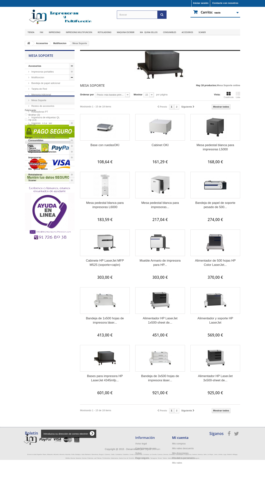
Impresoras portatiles (42, 71)
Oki (32, 218)
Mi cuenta (180, 437)
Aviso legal (141, 443)
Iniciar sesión (200, 3)
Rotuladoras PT (39, 111)
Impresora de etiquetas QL (45, 117)
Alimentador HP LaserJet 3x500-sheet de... (215, 378)
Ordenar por (87, 94)
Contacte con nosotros (225, 3)
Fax (41, 32)
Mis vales (177, 462)
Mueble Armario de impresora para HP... (160, 263)
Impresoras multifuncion (79, 32)
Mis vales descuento (183, 448)
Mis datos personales (183, 458)
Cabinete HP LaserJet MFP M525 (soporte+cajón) (105, 263)
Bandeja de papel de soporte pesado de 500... (215, 205)
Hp (32, 213)
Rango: (29, 230)
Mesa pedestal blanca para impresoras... (160, 205)
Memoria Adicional (41, 94)
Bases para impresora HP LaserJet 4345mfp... (105, 378)
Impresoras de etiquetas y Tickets (49, 134)
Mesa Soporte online (228, 85)
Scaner (202, 32)
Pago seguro (142, 458)
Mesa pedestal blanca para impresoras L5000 (215, 147)
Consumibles (169, 32)
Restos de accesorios (42, 106)
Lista (238, 95)
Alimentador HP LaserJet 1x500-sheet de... (160, 320)
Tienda (31, 32)
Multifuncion (37, 77)
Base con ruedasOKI (105, 145)
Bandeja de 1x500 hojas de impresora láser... (105, 320)
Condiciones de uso (145, 448)
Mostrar (138, 94)
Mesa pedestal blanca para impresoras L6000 (105, 205)
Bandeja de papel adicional (45, 83)
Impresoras (54, 32)
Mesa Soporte (38, 100)
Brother (34, 208)
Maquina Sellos (149, 32)
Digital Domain (152, 469)
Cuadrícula (229, 95)
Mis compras (179, 443)
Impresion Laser (41, 123)
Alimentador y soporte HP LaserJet (215, 320)
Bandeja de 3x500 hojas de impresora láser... (160, 378)
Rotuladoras (104, 32)
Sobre (138, 453)
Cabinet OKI (160, 145)
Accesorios (187, 32)
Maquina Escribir (125, 32)
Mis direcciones (180, 453)
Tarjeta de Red (39, 88)
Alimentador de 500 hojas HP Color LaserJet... (215, 263)
